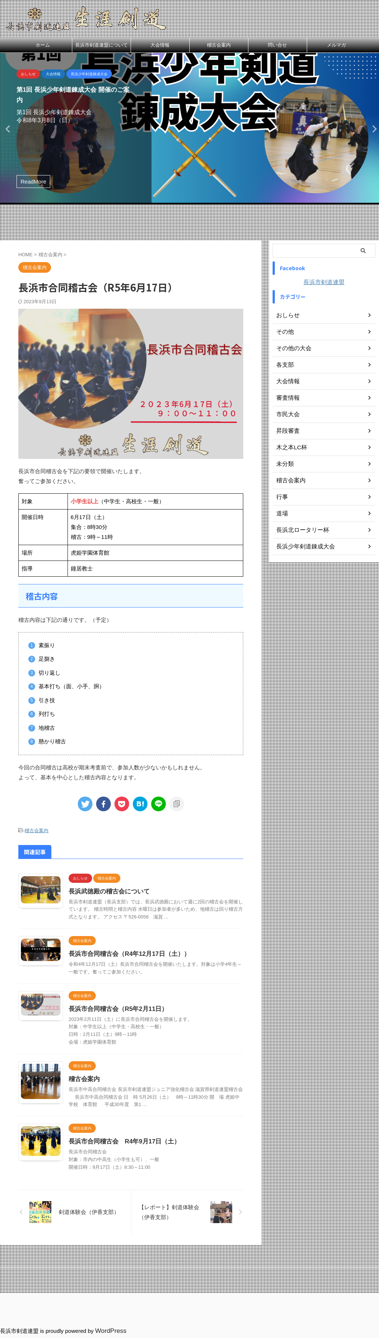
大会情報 (160, 45)
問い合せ (277, 45)
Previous (7, 128)
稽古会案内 (219, 45)
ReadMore (33, 181)
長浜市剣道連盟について (101, 45)
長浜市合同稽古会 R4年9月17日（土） (150, 1178)
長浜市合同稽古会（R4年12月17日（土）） (154, 961)
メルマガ (336, 45)
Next (372, 128)
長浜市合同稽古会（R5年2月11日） (144, 1023)
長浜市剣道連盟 (324, 282)
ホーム (43, 45)
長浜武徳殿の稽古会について (135, 890)
